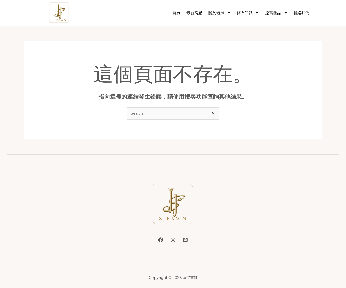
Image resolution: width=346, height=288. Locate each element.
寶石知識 (248, 12)
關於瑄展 (219, 12)
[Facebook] (158, 240)
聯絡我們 (301, 13)
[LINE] (187, 240)
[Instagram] (173, 240)
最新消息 (194, 13)
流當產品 (276, 12)
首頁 (176, 13)
